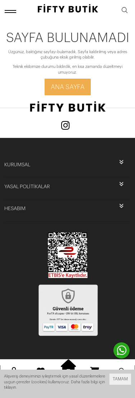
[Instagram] (65, 126)
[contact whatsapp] (121, 350)
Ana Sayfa (68, 87)
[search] (124, 11)
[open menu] (11, 11)
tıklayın (10, 387)
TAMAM (120, 379)
